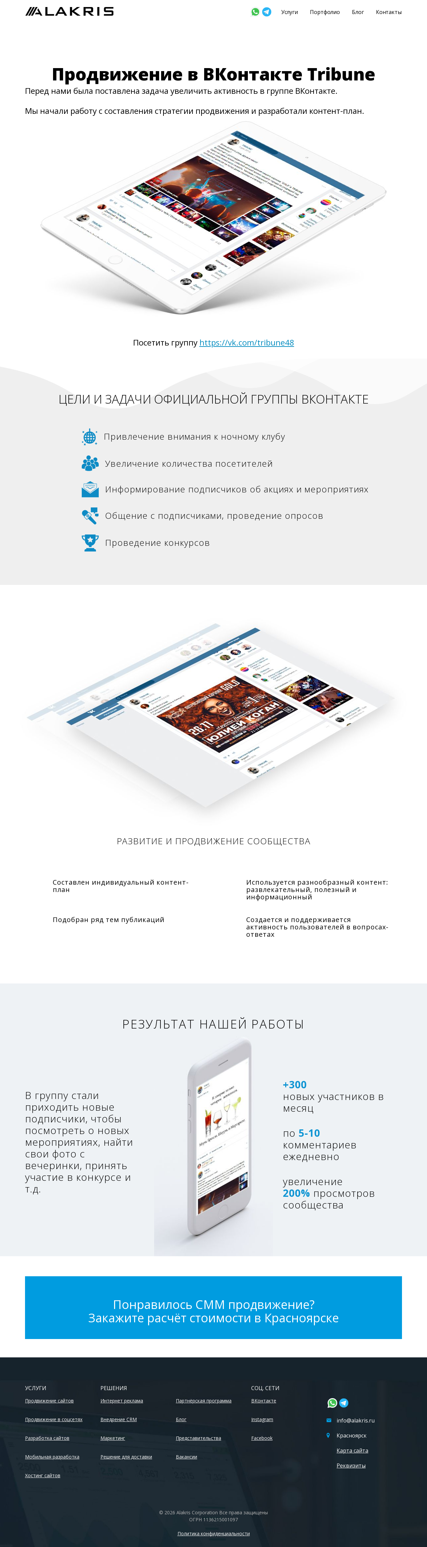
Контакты (389, 12)
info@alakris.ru (351, 1420)
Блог (358, 12)
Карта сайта (352, 1450)
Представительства (198, 1438)
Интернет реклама (121, 1400)
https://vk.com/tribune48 (246, 342)
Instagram (262, 1419)
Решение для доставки (126, 1457)
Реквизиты (351, 1465)
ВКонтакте (263, 1400)
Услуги (289, 12)
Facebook (262, 1438)
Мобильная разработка (52, 1457)
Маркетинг (112, 1438)
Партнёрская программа (204, 1400)
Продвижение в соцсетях (53, 1419)
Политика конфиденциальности (213, 1533)
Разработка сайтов (47, 1438)
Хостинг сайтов (42, 1475)
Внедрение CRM (118, 1419)
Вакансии (186, 1457)
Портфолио (325, 12)
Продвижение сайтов (49, 1400)
